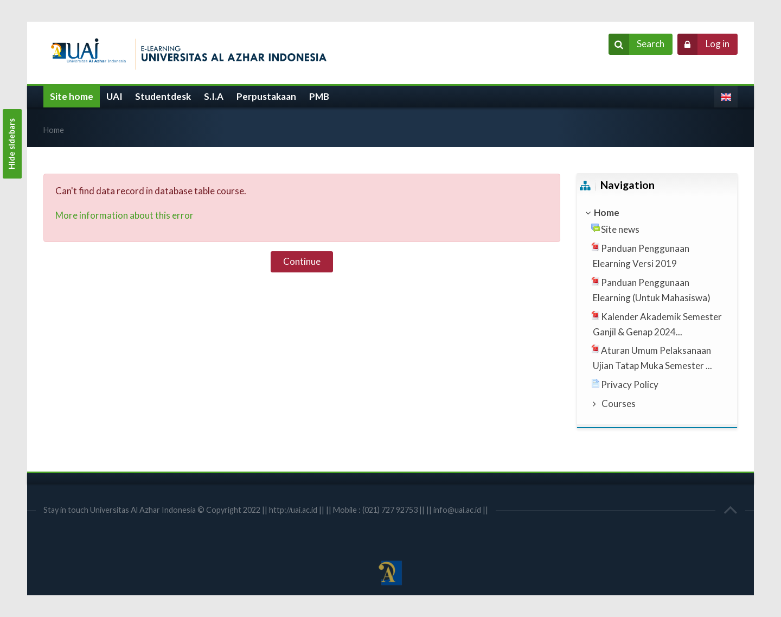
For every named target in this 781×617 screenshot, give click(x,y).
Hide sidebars (11, 143)
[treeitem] (657, 212)
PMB (319, 96)
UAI (114, 96)
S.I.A (213, 96)
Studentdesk (163, 96)
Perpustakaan (266, 96)
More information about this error (124, 215)
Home (53, 130)
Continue (302, 261)
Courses (618, 403)
